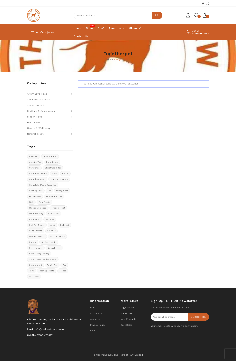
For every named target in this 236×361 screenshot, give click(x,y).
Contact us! (96, 313)
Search (157, 15)
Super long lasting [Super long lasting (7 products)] (39, 253)
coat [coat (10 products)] (54, 173)
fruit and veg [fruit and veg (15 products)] (36, 213)
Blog (92, 307)
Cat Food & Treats (38, 99)
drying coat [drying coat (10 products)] (62, 191)
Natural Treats (36, 134)
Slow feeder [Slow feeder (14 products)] (35, 248)
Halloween (33, 122)
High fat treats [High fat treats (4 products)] (37, 225)
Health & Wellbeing (38, 128)
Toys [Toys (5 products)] (31, 271)
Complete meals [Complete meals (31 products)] (59, 179)
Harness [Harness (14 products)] (50, 219)
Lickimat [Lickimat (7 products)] (64, 225)
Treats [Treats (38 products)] (62, 271)
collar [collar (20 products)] (65, 173)
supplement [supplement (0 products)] (35, 265)
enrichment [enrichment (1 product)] (35, 196)
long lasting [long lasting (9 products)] (35, 231)
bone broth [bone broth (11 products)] (52, 162)
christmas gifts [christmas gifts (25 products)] (53, 168)
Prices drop (126, 313)
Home (110, 59)
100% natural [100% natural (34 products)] (50, 156)
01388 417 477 (200, 33)
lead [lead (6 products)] (52, 225)
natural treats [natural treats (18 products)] (57, 236)
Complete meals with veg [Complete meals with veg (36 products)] (42, 185)
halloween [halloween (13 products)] (34, 219)
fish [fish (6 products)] (31, 202)
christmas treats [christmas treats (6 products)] (38, 173)
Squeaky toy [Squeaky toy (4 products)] (54, 248)
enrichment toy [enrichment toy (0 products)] (54, 196)
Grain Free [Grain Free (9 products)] (53, 213)
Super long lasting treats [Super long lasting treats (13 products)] (42, 259)
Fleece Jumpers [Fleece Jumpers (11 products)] (37, 208)
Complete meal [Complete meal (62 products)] (37, 179)
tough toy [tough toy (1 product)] (52, 265)
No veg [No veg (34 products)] (32, 242)
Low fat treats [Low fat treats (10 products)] (37, 236)
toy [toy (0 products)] (64, 265)
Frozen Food (35, 116)
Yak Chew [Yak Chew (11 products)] (34, 276)
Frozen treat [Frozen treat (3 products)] (58, 208)
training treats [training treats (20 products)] (46, 271)
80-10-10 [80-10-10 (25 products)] (33, 156)
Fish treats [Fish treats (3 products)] (44, 202)
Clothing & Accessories (41, 111)
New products (128, 319)
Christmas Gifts (36, 105)
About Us (95, 319)
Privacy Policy (97, 325)
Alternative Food (37, 93)
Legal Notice (127, 307)
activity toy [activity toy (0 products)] (35, 162)
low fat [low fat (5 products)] (51, 231)
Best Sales (126, 325)
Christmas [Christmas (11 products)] (34, 168)
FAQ (92, 330)
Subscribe (198, 317)
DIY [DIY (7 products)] (49, 191)
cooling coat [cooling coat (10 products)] (35, 191)
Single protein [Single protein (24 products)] (48, 242)
